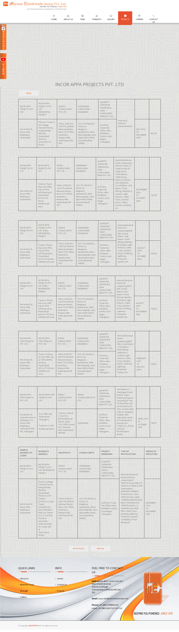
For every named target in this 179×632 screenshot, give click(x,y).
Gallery (23, 599)
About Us (24, 580)
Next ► (100, 550)
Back (28, 95)
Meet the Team (27, 586)
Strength (24, 593)
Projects (60, 593)
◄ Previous (78, 550)
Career (60, 580)
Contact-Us (62, 586)
